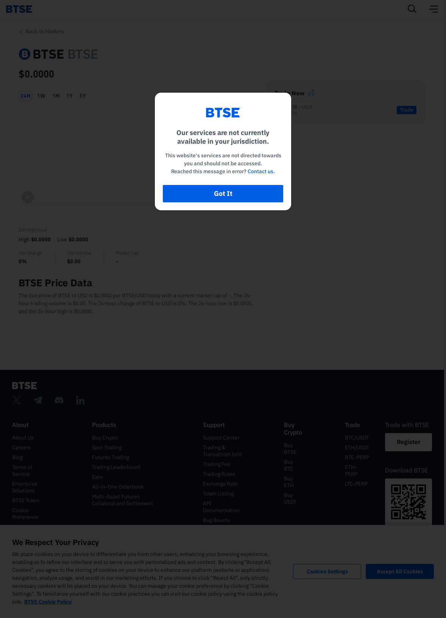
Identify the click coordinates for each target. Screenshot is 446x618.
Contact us (260, 171)
